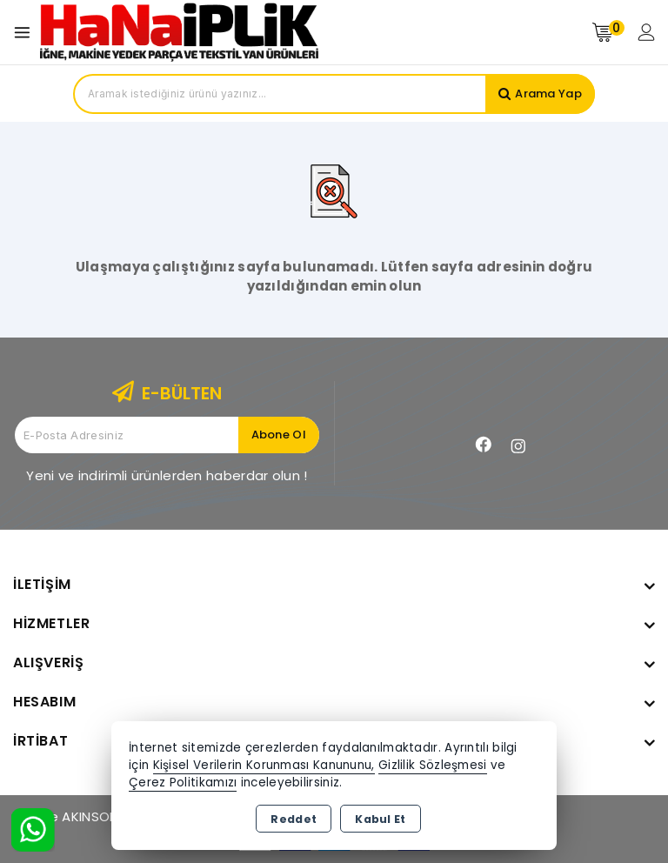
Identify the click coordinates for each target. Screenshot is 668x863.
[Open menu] (26, 32)
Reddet (294, 819)
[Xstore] (179, 32)
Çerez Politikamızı (183, 782)
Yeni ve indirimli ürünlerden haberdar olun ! (166, 475)
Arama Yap (548, 93)
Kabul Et (380, 819)
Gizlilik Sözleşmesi (432, 765)
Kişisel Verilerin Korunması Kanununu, (264, 765)
